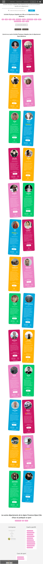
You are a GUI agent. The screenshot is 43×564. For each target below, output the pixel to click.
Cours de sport (26, 1)
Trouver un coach (19, 1)
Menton (36, 19)
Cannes (10, 19)
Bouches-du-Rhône (18, 520)
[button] (31, 10)
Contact (12, 536)
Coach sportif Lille (29, 547)
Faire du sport (3, 8)
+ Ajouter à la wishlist (13, 72)
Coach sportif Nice (30, 538)
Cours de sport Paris (20, 557)
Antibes (6, 19)
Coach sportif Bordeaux (30, 545)
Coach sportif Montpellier (31, 543)
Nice (2, 19)
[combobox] (18, 11)
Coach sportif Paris (30, 530)
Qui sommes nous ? (12, 530)
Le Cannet (23, 19)
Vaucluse (26, 520)
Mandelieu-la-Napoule (18, 21)
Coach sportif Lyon (30, 534)
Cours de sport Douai (21, 559)
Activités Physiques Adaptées (10, 8)
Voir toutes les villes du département (21, 24)
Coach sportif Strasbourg (31, 541)
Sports (6, 8)
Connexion (33, 1)
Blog (12, 535)
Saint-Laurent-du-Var (30, 19)
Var (22, 520)
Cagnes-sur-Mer (18, 19)
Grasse (14, 19)
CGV (12, 532)
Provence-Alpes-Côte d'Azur (17, 8)
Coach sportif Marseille (30, 532)
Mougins (27, 21)
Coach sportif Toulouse (30, 536)
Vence (23, 21)
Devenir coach (12, 1)
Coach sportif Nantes (30, 540)
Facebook (11, 533)
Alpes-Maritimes (22, 8)
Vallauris (39, 19)
